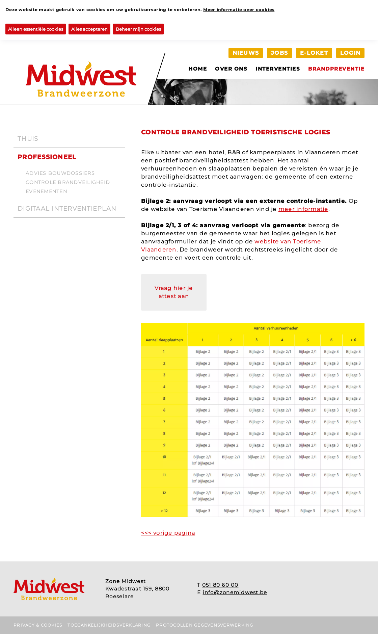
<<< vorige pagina (168, 533)
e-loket (314, 53)
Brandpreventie (336, 68)
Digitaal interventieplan (67, 208)
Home (197, 68)
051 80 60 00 (220, 585)
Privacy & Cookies (38, 625)
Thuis (28, 138)
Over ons (231, 68)
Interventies (277, 68)
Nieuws (246, 53)
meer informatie (303, 209)
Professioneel (47, 157)
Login (350, 53)
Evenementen (46, 191)
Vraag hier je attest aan (174, 292)
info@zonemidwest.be (235, 592)
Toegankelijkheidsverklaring (109, 625)
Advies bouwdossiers (60, 173)
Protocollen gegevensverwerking (204, 625)
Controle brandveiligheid (68, 182)
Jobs (279, 53)
